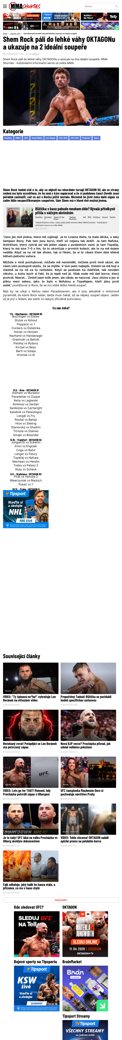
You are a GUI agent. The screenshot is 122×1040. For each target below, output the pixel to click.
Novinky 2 (51, 219)
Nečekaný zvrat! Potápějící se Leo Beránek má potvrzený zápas (98, 692)
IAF (85, 218)
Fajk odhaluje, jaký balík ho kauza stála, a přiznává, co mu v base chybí (99, 773)
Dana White (42, 139)
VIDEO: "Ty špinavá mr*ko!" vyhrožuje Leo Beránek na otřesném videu (20, 692)
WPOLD (36, 54)
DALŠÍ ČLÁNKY (61, 789)
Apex (109, 139)
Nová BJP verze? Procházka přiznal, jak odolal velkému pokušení (20, 733)
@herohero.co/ (35, 981)
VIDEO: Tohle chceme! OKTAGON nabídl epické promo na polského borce (58, 773)
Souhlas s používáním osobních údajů (75, 1036)
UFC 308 (71, 139)
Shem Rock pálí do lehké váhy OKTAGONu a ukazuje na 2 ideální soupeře (55, 34)
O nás (38, 1013)
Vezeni (105, 218)
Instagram (73, 991)
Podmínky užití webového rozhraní (28, 1036)
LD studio (105, 1036)
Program (98, 139)
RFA (89, 218)
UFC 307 (84, 139)
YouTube (94, 991)
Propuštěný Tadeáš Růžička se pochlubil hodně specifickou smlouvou (59, 692)
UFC (20, 34)
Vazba (112, 218)
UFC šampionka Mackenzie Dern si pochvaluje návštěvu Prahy (99, 733)
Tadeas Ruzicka (74, 219)
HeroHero (50, 1013)
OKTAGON (56, 764)
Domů (5, 34)
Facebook (50, 991)
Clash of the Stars (62, 219)
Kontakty (93, 1007)
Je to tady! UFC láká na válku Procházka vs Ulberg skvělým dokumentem (21, 773)
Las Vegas (57, 139)
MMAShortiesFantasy (73, 1013)
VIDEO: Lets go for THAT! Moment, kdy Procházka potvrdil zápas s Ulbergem (58, 733)
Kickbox (96, 218)
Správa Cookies (51, 1036)
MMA (20, 139)
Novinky (14, 34)
